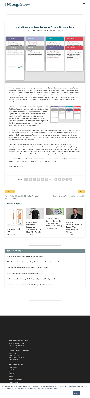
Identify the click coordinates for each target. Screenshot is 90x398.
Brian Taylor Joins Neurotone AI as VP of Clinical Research (25, 256)
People (49, 31)
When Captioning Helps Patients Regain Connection (23, 273)
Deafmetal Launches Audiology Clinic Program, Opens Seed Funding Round (31, 279)
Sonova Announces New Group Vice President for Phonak (74, 227)
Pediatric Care (41, 31)
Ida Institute (40, 95)
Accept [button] (76, 393)
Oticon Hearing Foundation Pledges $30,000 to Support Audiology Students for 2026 (34, 262)
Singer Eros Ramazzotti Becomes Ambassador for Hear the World (34, 227)
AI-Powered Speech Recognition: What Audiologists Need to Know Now (30, 285)
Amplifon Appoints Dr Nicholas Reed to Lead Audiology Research (27, 267)
